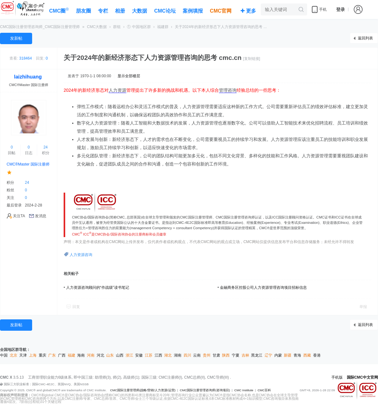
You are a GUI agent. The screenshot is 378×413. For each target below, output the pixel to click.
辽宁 (268, 355)
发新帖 (16, 38)
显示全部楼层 (128, 76)
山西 (119, 355)
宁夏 (235, 355)
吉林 (245, 355)
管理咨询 (228, 90)
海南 (81, 355)
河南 (90, 355)
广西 (62, 355)
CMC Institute (243, 390)
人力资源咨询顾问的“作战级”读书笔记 (97, 287)
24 (45, 147)
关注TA (19, 216)
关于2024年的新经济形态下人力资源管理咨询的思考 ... (221, 27)
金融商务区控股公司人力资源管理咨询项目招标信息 (263, 287)
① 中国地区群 (139, 27)
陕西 (226, 355)
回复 (76, 307)
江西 (158, 355)
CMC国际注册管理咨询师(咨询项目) (205, 390)
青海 (297, 355)
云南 (197, 355)
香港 (317, 355)
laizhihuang (28, 76)
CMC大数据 (97, 27)
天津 (23, 355)
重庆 (42, 355)
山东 (110, 355)
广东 (52, 355)
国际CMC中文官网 (362, 377)
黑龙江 (256, 355)
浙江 (129, 355)
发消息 (40, 216)
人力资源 (117, 90)
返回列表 (365, 38)
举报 (363, 307)
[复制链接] (251, 58)
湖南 (177, 355)
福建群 (163, 27)
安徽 (139, 355)
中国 (4, 355)
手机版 (337, 377)
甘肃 (216, 355)
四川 (187, 355)
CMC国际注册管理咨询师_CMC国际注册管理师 (40, 27)
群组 (117, 27)
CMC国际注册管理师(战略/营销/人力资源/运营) (142, 390)
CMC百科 (264, 390)
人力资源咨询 (81, 255)
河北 (100, 355)
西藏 (307, 355)
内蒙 (278, 355)
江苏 (148, 355)
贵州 (206, 355)
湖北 (168, 355)
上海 (33, 355)
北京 (13, 355)
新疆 (287, 355)
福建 (71, 355)
